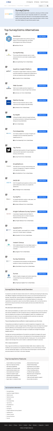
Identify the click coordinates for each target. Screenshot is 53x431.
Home (5, 5)
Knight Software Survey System (24, 211)
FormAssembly (18, 131)
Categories (41, 424)
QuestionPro (17, 227)
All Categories (29, 2)
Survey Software (20, 5)
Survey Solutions (19, 258)
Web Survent (17, 85)
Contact (25, 424)
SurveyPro (16, 196)
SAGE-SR (16, 180)
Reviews (35, 424)
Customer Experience (12, 5)
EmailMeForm (18, 163)
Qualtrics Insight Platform (22, 69)
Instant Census (18, 242)
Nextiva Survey (18, 100)
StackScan (16, 36)
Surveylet (16, 114)
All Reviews (36, 2)
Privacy (15, 424)
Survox (15, 272)
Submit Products (44, 2)
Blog (30, 424)
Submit (47, 424)
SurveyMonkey (18, 52)
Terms (20, 424)
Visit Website (42, 36)
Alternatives (42, 52)
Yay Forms (16, 147)
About (10, 424)
